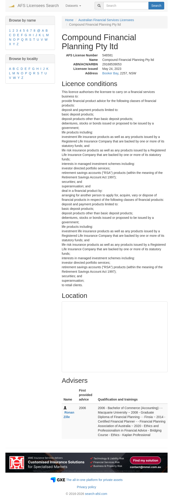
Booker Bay (110, 73)
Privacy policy (86, 487)
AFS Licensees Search (38, 5)
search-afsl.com (96, 494)
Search (156, 5)
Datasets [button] (73, 5)
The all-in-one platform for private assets (94, 480)
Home (69, 20)
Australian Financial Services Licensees (106, 20)
